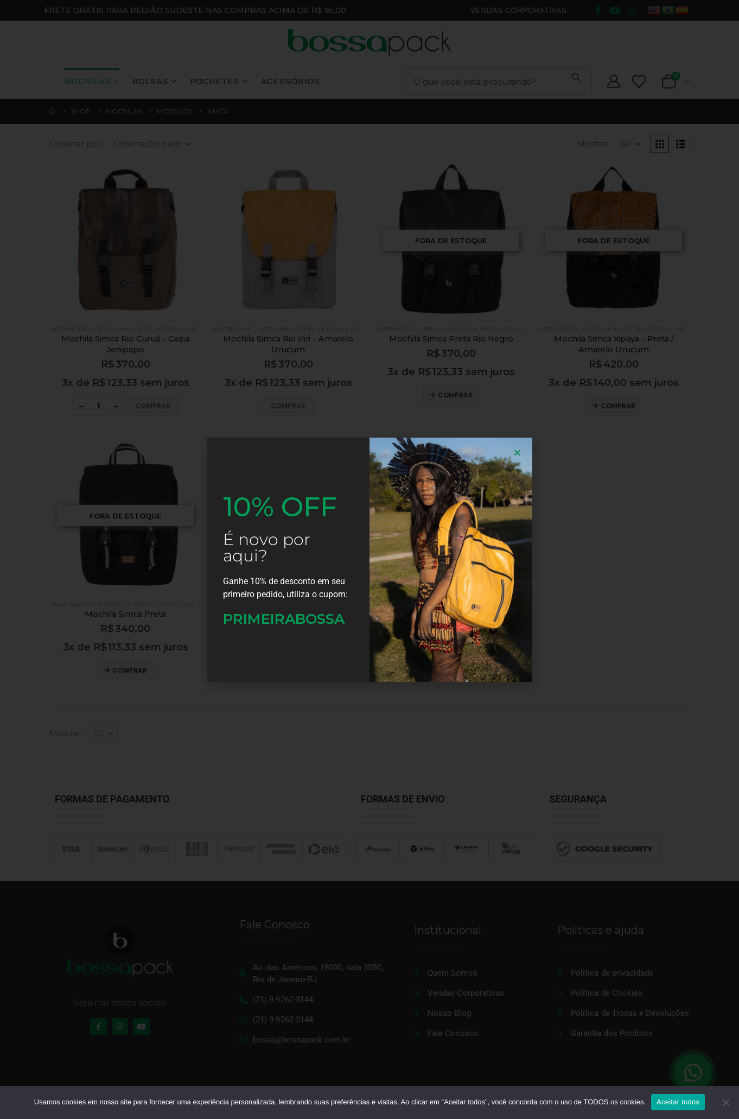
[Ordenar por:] (152, 144)
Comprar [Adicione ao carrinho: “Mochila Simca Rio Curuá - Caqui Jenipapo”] (153, 405)
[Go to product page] (125, 240)
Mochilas (87, 81)
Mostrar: (593, 144)
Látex (103, 329)
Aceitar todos (678, 1102)
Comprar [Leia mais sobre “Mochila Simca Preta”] (129, 670)
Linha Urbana (70, 604)
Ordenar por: (76, 144)
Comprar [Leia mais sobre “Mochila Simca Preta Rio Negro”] (455, 395)
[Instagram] (632, 10)
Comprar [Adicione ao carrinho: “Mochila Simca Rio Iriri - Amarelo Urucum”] (288, 405)
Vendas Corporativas (518, 10)
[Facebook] (598, 10)
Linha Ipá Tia (133, 329)
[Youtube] (615, 10)
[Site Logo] (369, 42)
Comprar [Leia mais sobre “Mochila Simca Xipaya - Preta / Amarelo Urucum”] (618, 405)
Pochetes (214, 81)
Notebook (143, 604)
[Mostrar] (630, 144)
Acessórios (290, 81)
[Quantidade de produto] (99, 406)
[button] (660, 144)
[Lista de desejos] (638, 81)
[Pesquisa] (576, 77)
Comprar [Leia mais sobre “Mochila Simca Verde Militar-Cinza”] (292, 670)
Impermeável (70, 329)
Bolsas (150, 81)
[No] (725, 1102)
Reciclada (178, 604)
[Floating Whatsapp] (693, 1073)
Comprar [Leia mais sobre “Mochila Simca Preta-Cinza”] (455, 670)
